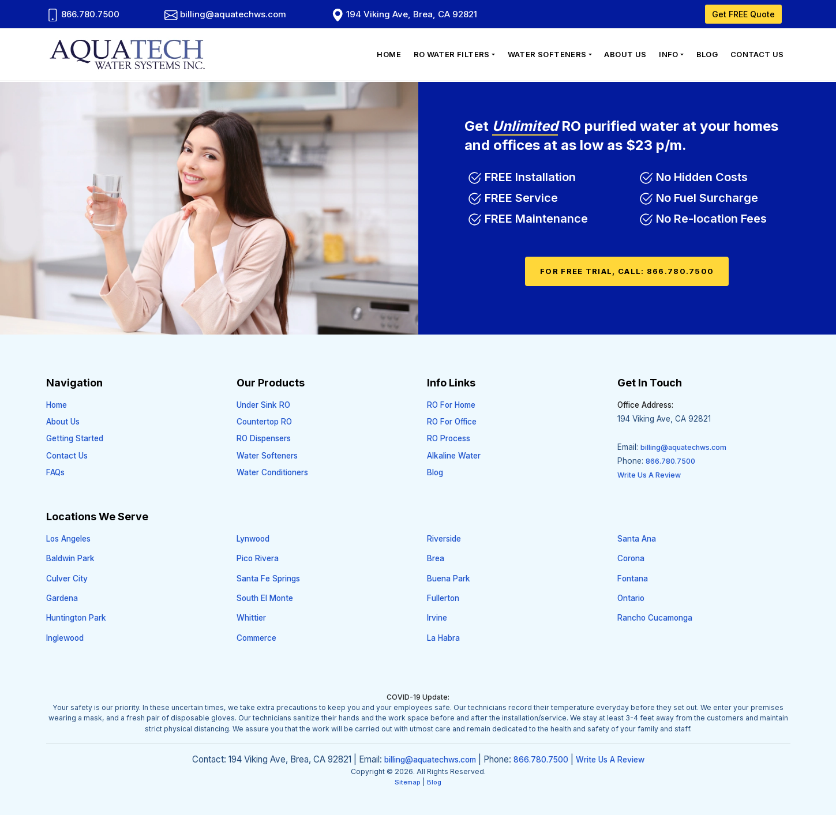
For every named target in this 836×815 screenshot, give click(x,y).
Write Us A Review (649, 475)
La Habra (443, 638)
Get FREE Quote (743, 14)
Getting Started (74, 438)
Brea (435, 558)
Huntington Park (76, 617)
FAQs (55, 472)
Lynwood (253, 538)
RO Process (448, 438)
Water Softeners (267, 455)
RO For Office (452, 421)
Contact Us (757, 54)
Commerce (256, 638)
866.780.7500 (83, 14)
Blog (707, 54)
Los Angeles (68, 538)
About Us (625, 54)
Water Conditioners (272, 472)
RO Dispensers (264, 438)
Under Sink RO (263, 405)
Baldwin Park (70, 558)
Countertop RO (264, 421)
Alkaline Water (454, 455)
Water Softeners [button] (547, 54)
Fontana (632, 578)
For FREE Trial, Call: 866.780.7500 (627, 271)
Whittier (251, 617)
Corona (630, 558)
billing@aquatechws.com (225, 14)
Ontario (630, 598)
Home (389, 54)
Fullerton (443, 598)
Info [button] (668, 54)
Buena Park (448, 578)
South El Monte (265, 598)
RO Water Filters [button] (452, 54)
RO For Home (451, 405)
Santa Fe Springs (268, 578)
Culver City (67, 578)
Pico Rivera (258, 558)
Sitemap (408, 782)
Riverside (444, 538)
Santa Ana (636, 538)
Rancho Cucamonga (654, 617)
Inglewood (65, 638)
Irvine (437, 617)
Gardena (62, 598)
